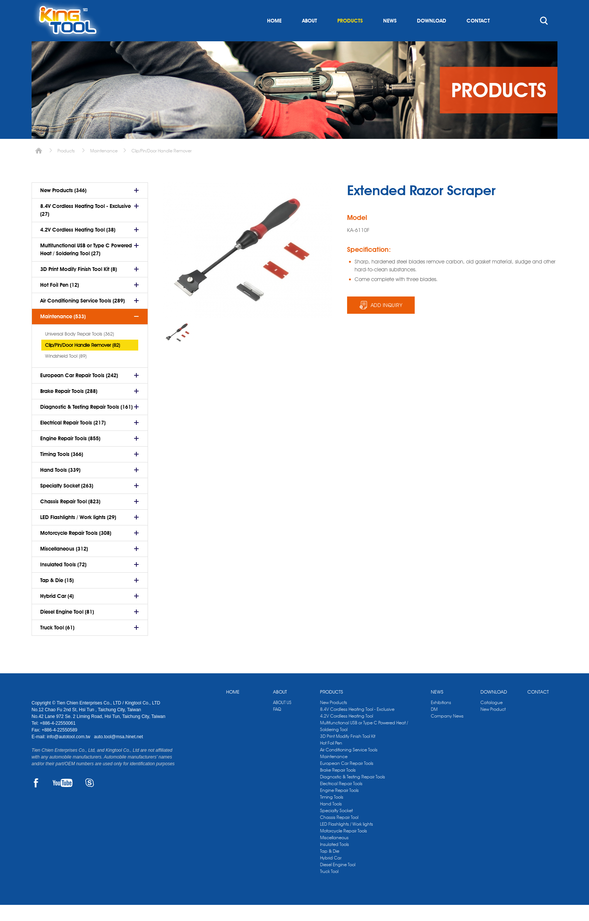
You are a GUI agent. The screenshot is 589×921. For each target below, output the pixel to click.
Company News (447, 732)
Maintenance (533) (63, 333)
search (544, 37)
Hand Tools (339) (60, 486)
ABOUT (309, 37)
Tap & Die (329, 867)
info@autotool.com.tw (69, 752)
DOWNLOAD (431, 37)
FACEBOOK (36, 799)
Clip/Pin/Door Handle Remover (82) (82, 361)
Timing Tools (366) (61, 470)
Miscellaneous (334, 853)
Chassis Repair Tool (339, 833)
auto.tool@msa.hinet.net (118, 752)
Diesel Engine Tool (337, 880)
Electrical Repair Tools (341, 799)
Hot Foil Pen (331, 759)
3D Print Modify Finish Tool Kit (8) (78, 285)
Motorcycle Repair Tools (343, 847)
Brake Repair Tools (338, 786)
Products (66, 167)
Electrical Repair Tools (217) (73, 439)
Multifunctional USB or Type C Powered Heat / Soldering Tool (364, 742)
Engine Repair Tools (339, 806)
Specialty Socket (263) (66, 502)
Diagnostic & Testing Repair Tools (352, 793)
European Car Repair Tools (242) (79, 391)
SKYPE (89, 799)
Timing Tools (331, 813)
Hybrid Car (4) (57, 612)
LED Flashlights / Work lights (346, 840)
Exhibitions (441, 718)
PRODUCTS (350, 37)
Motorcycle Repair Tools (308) (75, 549)
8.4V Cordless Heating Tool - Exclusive (357, 725)
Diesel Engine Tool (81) (67, 628)
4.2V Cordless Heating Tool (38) (77, 246)
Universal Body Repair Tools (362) (79, 350)
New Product (493, 725)
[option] (178, 349)
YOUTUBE (62, 799)
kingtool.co (546, 8)
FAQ (277, 725)
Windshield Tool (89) (65, 372)
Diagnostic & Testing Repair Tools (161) (86, 423)
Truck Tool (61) (57, 644)
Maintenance (104, 167)
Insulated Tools (334, 860)
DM (434, 725)
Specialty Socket (336, 826)
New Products (333, 718)
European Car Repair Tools (346, 779)
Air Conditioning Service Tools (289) (82, 317)
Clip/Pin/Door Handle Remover (161, 167)
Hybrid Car (330, 874)
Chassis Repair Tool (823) (70, 518)
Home (38, 167)
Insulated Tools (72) (63, 581)
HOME (274, 37)
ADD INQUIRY (387, 321)
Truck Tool (329, 887)
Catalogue (491, 718)
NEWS (390, 37)
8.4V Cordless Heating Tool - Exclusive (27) (85, 226)
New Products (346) (63, 206)
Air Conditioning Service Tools (349, 766)
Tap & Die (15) (57, 596)
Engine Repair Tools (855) (70, 454)
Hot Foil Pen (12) (59, 301)
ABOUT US (282, 718)
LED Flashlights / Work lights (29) (78, 533)
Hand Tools (331, 820)
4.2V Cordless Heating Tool (346, 732)
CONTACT (478, 37)
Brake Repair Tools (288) (68, 407)
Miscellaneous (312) (64, 565)
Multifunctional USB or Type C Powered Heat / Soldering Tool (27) (86, 265)
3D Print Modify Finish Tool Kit (347, 752)
